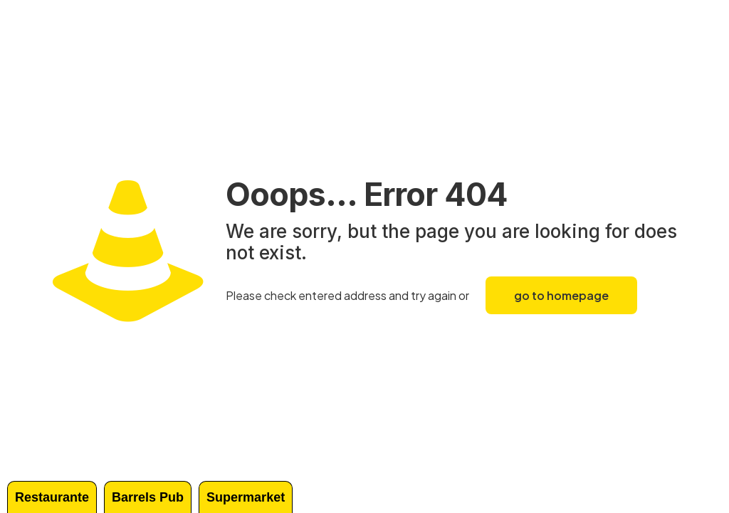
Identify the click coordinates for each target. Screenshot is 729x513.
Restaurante (52, 497)
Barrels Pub (148, 497)
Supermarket (245, 497)
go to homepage (561, 295)
